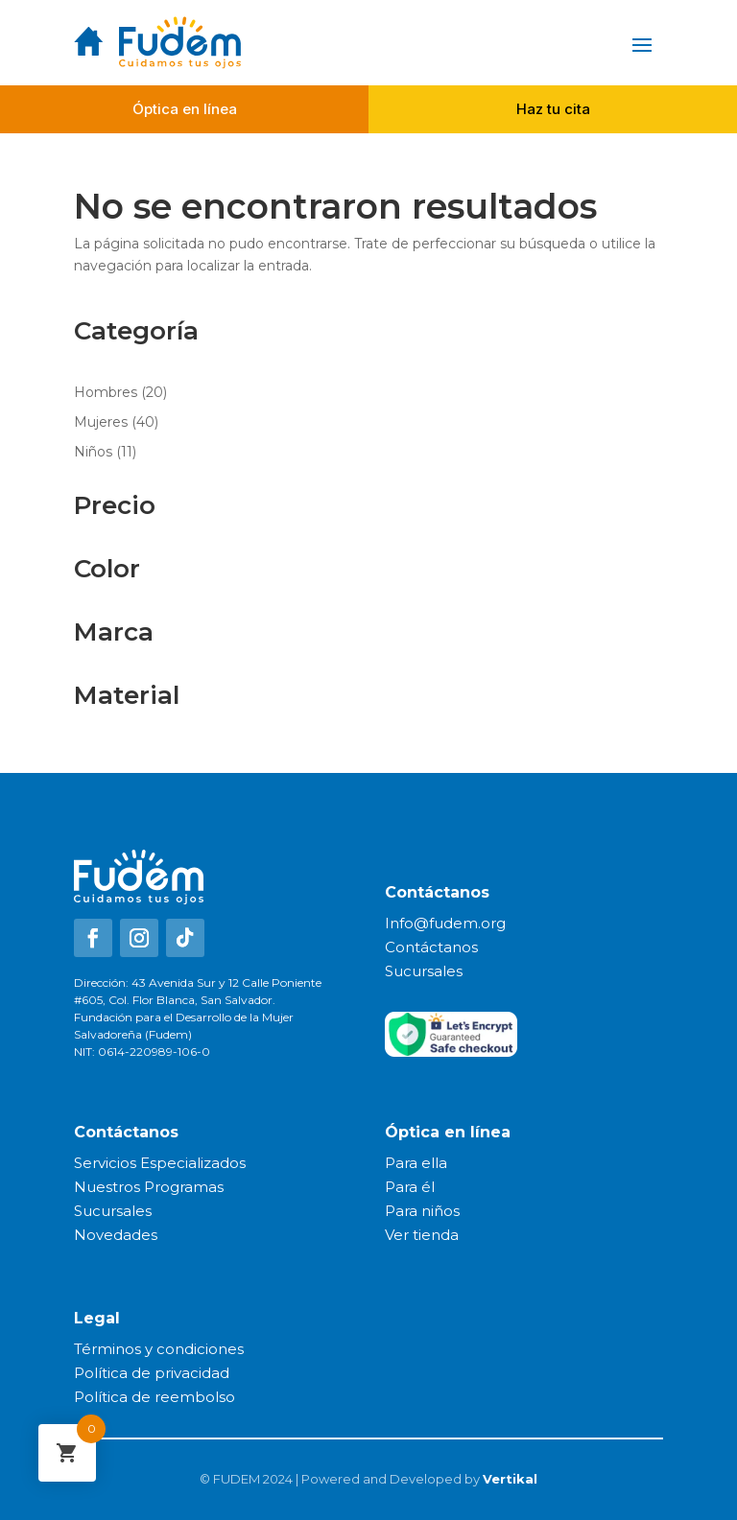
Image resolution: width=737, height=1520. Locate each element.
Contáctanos (431, 947)
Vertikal (510, 1478)
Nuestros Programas (149, 1187)
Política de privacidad (151, 1373)
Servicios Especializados (160, 1163)
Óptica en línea (184, 109)
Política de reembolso (154, 1397)
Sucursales (424, 971)
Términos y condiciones (159, 1349)
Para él (410, 1187)
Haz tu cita (553, 109)
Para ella (416, 1163)
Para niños (422, 1211)
